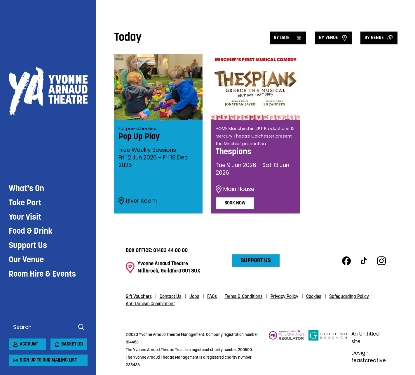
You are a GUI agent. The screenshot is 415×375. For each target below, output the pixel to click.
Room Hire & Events (42, 160)
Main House (234, 188)
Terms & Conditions (244, 295)
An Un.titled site (366, 337)
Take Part (25, 88)
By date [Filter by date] (282, 38)
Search (81, 327)
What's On (26, 74)
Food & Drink (31, 117)
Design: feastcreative (369, 356)
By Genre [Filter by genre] (374, 38)
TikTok (364, 260)
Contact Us (171, 295)
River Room (137, 200)
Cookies (313, 295)
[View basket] (53, 342)
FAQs (212, 295)
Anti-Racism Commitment (150, 303)
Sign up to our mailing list (48, 360)
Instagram (381, 260)
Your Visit (25, 103)
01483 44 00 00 (170, 249)
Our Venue (26, 146)
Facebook (346, 260)
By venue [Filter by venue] (328, 38)
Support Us (28, 131)
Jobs (194, 295)
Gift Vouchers (139, 295)
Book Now (234, 202)
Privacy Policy (284, 295)
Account (29, 344)
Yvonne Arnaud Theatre (48, 32)
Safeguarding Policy (349, 295)
